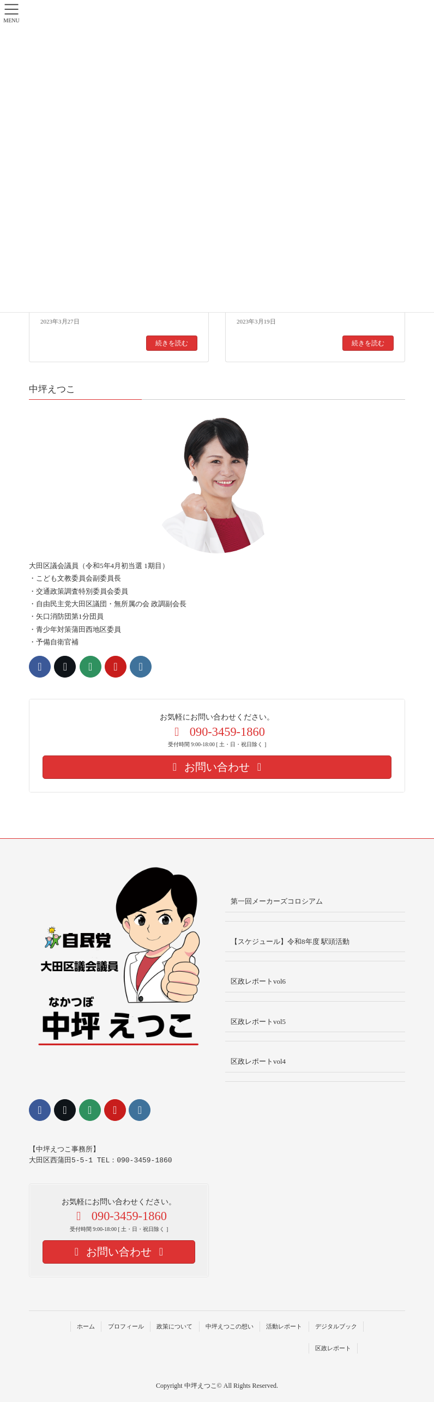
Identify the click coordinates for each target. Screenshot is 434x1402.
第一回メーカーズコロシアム (277, 901)
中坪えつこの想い (230, 1326)
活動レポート (284, 1326)
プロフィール (126, 1326)
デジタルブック (336, 1326)
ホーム (86, 1326)
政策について (174, 1326)
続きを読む (171, 343)
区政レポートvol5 (258, 1021)
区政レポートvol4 (258, 1061)
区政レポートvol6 (258, 981)
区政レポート (333, 1348)
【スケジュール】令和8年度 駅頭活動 (290, 941)
